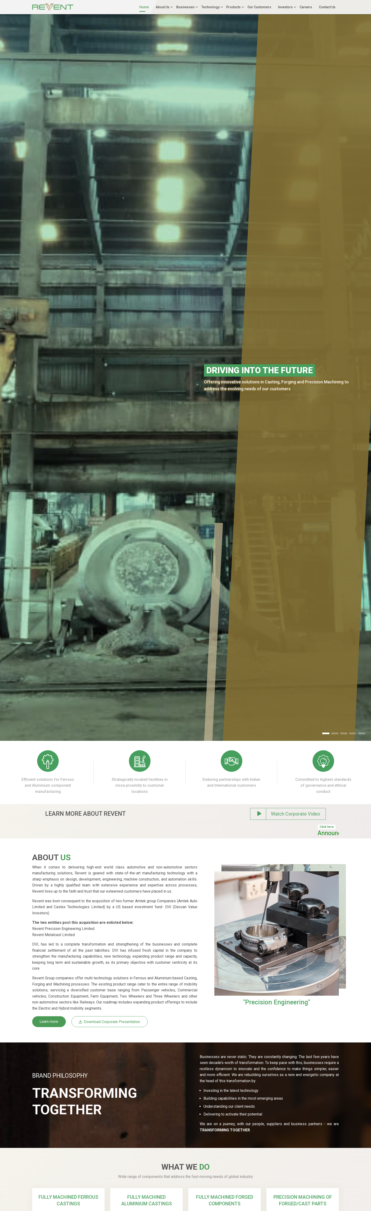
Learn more (49, 1021)
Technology (210, 7)
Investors (285, 7)
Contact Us (327, 7)
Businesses (185, 7)
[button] (325, 733)
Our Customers (259, 7)
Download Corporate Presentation (109, 1021)
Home (144, 7)
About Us (162, 7)
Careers (306, 7)
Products (233, 7)
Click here (335, 827)
